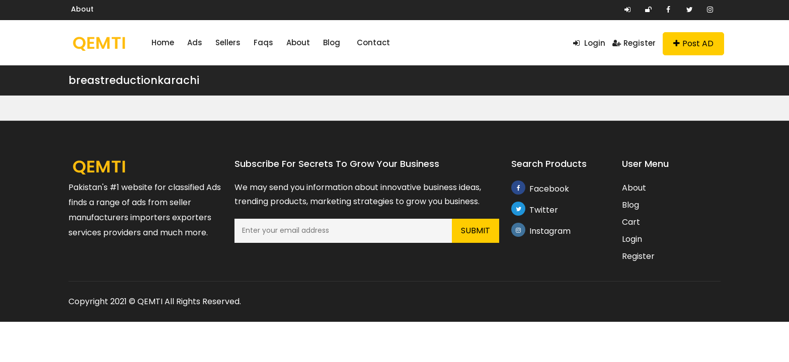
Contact (373, 42)
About (82, 9)
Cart (631, 222)
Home (162, 42)
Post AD (693, 43)
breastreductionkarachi (133, 80)
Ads (194, 42)
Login (589, 43)
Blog (331, 42)
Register (634, 43)
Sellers (228, 42)
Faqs (263, 42)
